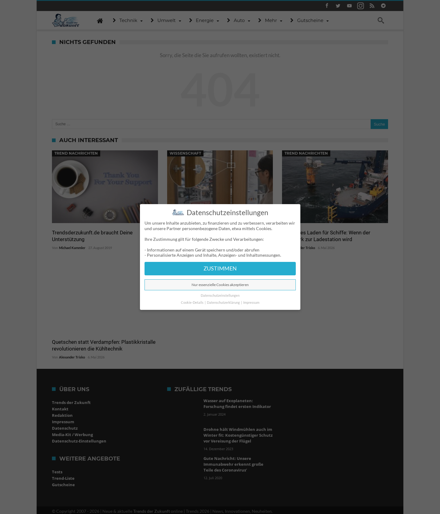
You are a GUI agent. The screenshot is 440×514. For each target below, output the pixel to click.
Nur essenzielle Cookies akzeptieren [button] (220, 284)
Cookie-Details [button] (192, 302)
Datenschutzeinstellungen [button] (220, 295)
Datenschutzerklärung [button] (223, 302)
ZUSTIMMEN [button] (220, 268)
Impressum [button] (251, 302)
